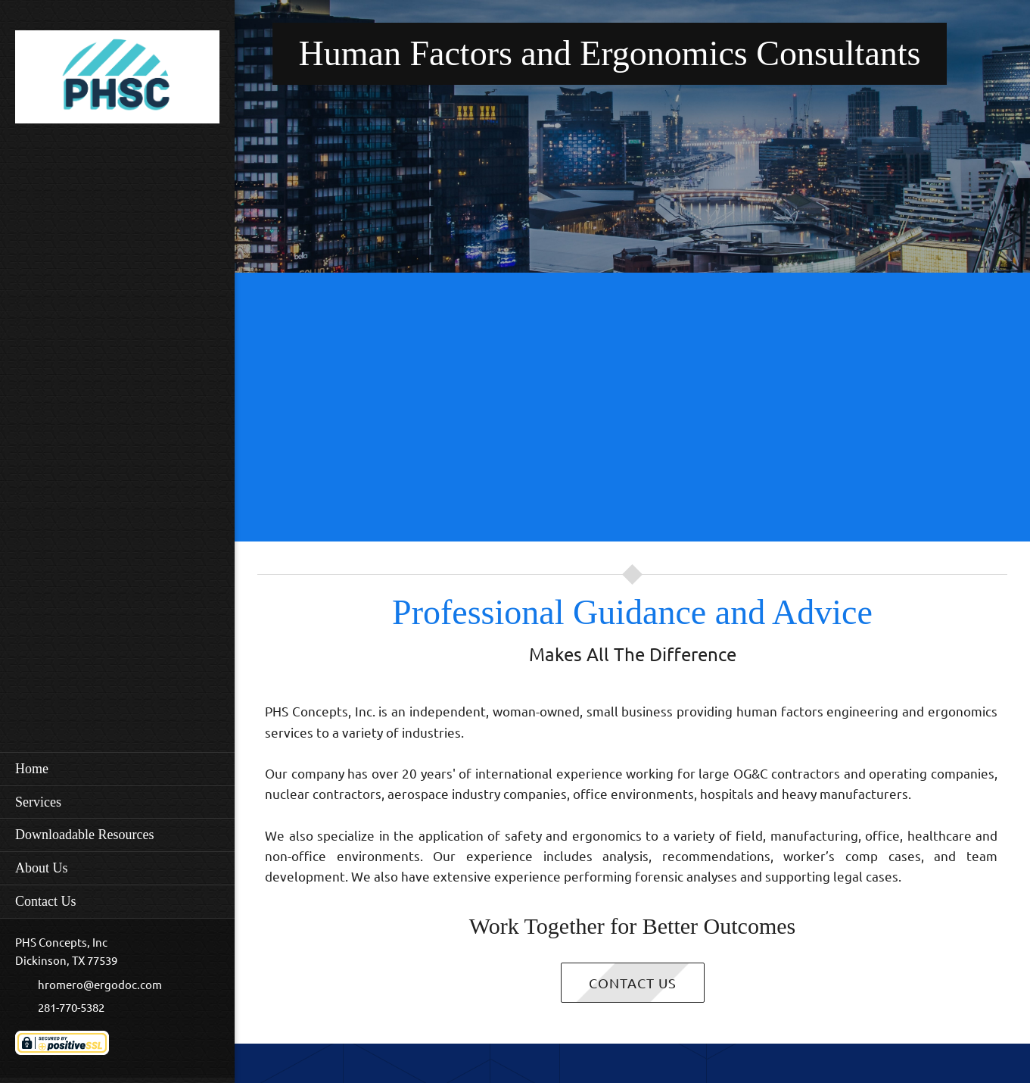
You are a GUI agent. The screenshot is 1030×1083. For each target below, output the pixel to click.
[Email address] (96, 985)
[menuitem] (117, 768)
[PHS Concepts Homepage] (117, 81)
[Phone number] (67, 1008)
